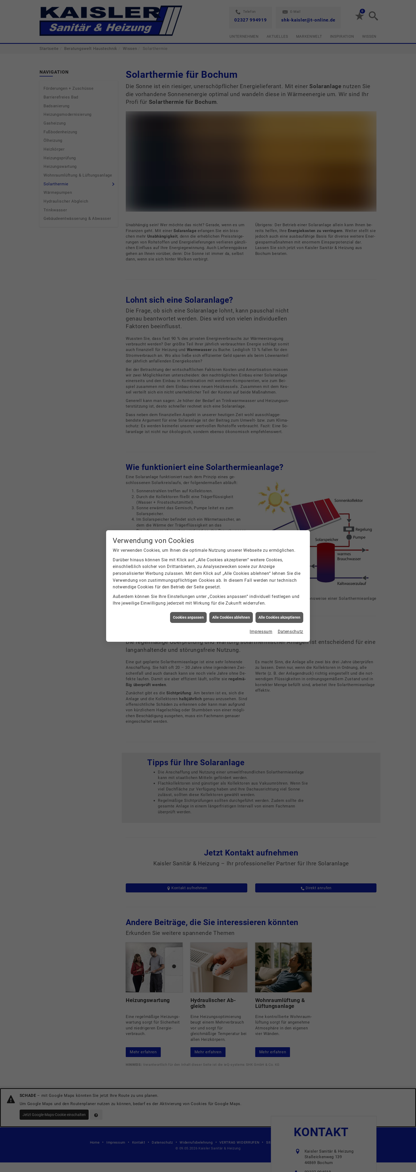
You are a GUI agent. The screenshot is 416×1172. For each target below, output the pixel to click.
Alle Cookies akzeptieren (279, 617)
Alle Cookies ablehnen (231, 617)
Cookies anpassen (188, 617)
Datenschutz (290, 631)
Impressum (261, 631)
